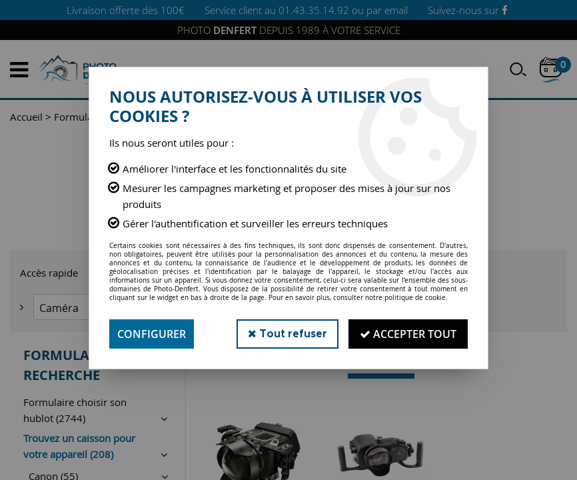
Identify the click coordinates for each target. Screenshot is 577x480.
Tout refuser (287, 333)
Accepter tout (408, 334)
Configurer (151, 334)
